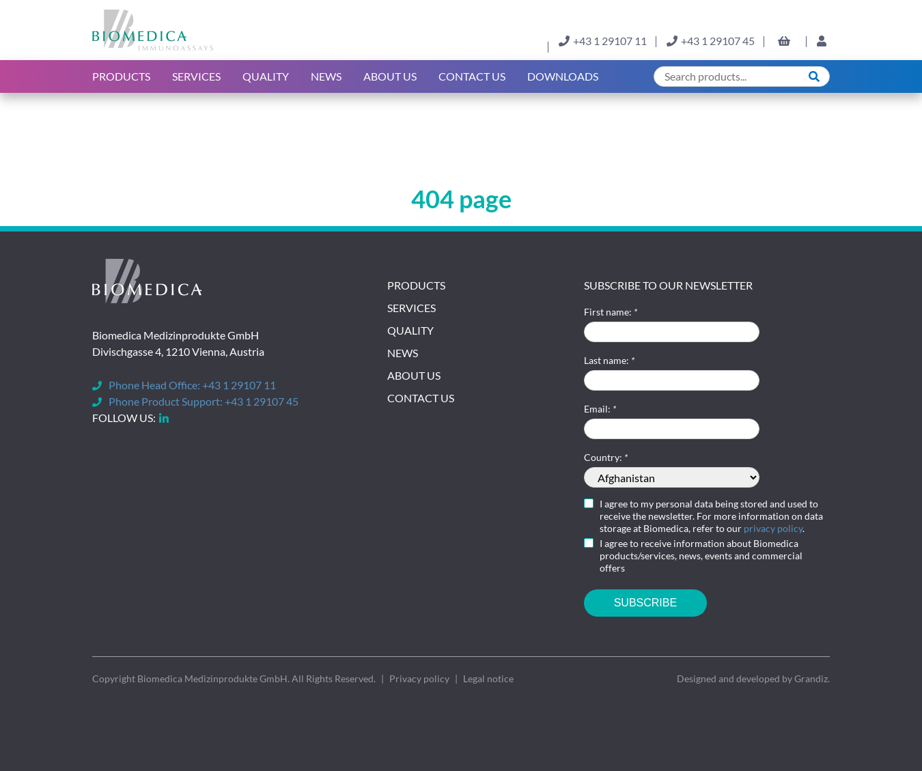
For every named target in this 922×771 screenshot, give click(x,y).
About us (390, 76)
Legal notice (488, 678)
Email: (600, 409)
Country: (606, 457)
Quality (265, 76)
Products (121, 76)
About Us (414, 375)
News (326, 76)
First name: (610, 312)
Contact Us (471, 76)
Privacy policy (419, 678)
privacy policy (773, 528)
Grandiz (811, 678)
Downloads (562, 76)
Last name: (609, 360)
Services (196, 76)
